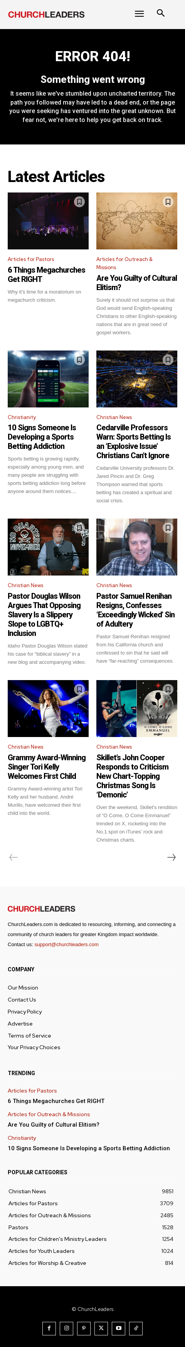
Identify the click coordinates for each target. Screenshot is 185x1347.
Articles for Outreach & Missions (124, 263)
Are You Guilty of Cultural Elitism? (53, 1124)
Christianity (22, 417)
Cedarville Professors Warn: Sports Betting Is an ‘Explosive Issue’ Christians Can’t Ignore (133, 441)
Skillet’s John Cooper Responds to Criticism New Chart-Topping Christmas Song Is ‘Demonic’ (132, 776)
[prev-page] (14, 857)
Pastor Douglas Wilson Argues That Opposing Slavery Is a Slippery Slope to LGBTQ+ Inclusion (44, 614)
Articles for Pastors (31, 259)
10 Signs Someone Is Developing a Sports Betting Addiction (42, 437)
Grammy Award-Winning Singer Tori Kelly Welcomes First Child (47, 767)
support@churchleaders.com (66, 944)
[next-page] (171, 857)
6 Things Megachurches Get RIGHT (56, 1101)
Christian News (114, 417)
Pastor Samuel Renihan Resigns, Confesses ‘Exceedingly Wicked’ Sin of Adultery (135, 610)
